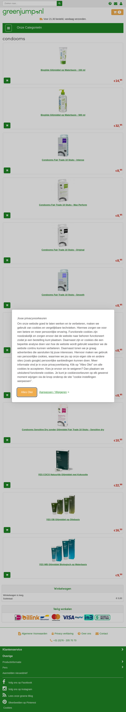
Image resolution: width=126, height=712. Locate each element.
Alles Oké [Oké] (27, 392)
